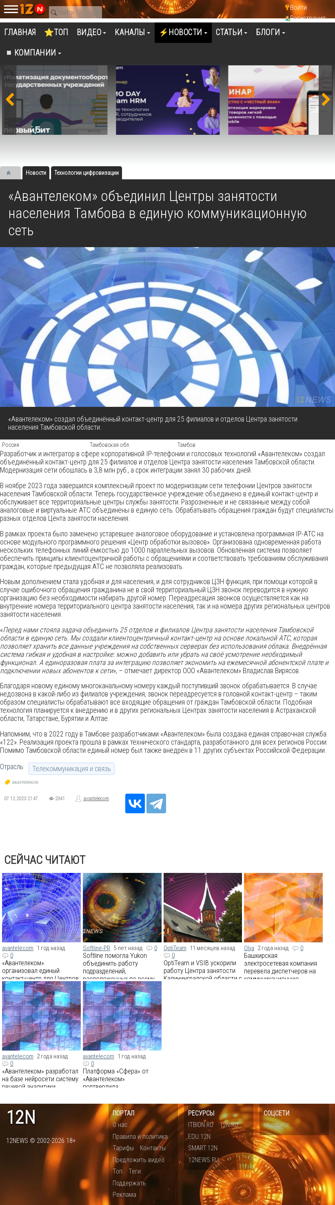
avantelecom (96, 798)
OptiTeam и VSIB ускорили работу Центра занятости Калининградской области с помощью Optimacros (203, 974)
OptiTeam (175, 948)
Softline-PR (96, 948)
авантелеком (25, 782)
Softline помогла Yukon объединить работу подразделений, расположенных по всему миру (119, 971)
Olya (249, 948)
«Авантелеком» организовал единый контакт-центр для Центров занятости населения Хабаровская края (40, 978)
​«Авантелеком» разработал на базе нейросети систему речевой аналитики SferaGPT (40, 1082)
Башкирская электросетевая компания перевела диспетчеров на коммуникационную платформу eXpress (280, 971)
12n (20, 1118)
